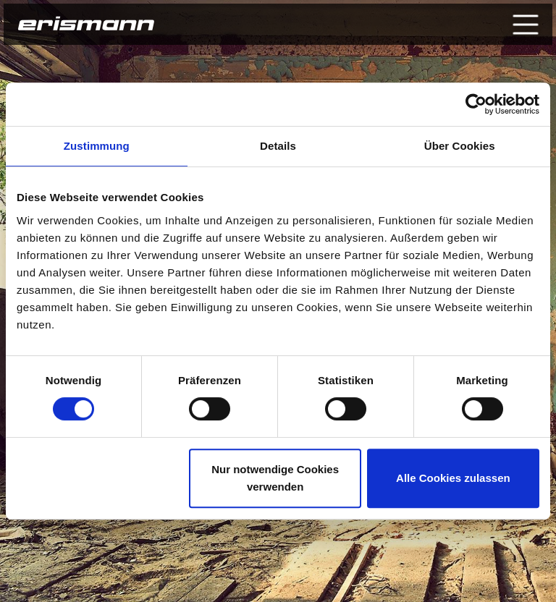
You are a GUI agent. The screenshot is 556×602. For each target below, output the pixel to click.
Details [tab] (278, 146)
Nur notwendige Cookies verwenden (275, 478)
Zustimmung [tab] (97, 146)
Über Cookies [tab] (459, 146)
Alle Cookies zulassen (453, 478)
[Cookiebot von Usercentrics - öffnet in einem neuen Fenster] (476, 104)
